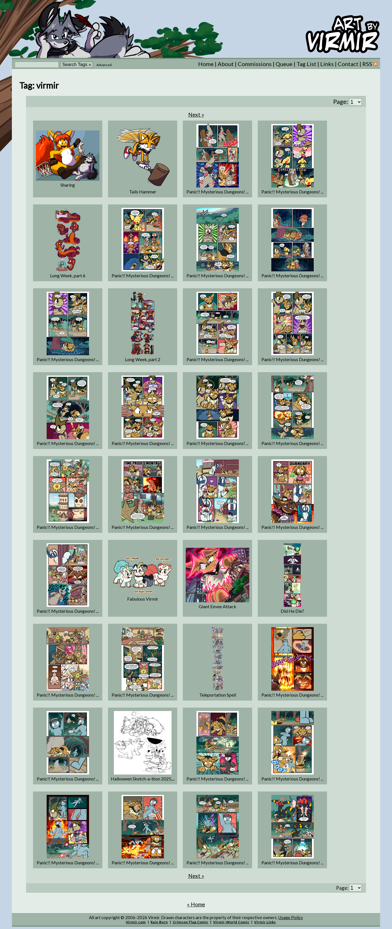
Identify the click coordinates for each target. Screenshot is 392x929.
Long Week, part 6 (67, 275)
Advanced (104, 65)
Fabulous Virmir (142, 598)
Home (206, 63)
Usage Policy (290, 917)
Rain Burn (159, 922)
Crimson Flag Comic (190, 922)
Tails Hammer (142, 191)
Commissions (255, 63)
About (226, 63)
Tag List (306, 63)
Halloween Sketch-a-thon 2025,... (143, 778)
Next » (196, 114)
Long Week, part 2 (142, 359)
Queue (284, 63)
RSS (369, 63)
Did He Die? (292, 611)
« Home (196, 904)
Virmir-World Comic (231, 922)
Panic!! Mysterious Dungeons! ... (217, 191)
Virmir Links (265, 922)
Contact (348, 63)
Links (327, 63)
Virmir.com (136, 922)
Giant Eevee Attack (217, 606)
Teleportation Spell (217, 694)
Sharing (67, 184)
